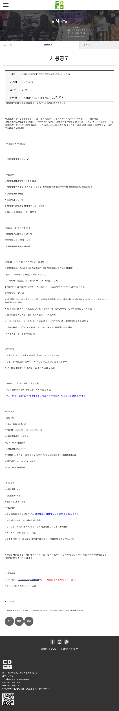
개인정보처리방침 (48, 649)
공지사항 (8, 44)
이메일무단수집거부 (69, 649)
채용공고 (87, 44)
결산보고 (48, 44)
